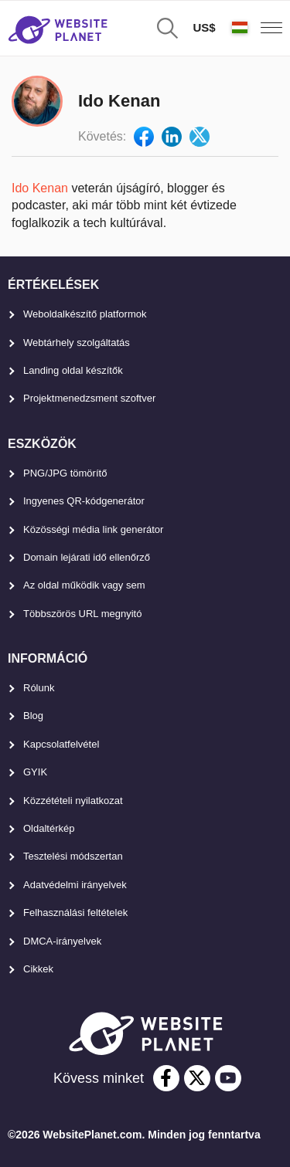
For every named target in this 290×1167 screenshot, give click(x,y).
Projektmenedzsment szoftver (89, 398)
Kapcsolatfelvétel (61, 744)
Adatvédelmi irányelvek (75, 885)
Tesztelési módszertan (73, 856)
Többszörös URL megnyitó (82, 613)
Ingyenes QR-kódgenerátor (84, 501)
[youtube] (228, 1078)
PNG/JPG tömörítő (65, 473)
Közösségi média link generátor (93, 529)
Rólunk (38, 688)
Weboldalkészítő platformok (84, 314)
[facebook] (166, 1078)
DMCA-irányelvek (62, 941)
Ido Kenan (40, 188)
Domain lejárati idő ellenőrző (86, 557)
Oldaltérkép (48, 828)
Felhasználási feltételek (75, 912)
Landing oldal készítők (73, 370)
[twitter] (197, 1078)
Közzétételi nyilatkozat (73, 800)
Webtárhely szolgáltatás (76, 342)
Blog (33, 715)
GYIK (35, 772)
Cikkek (38, 969)
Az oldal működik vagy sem (84, 585)
